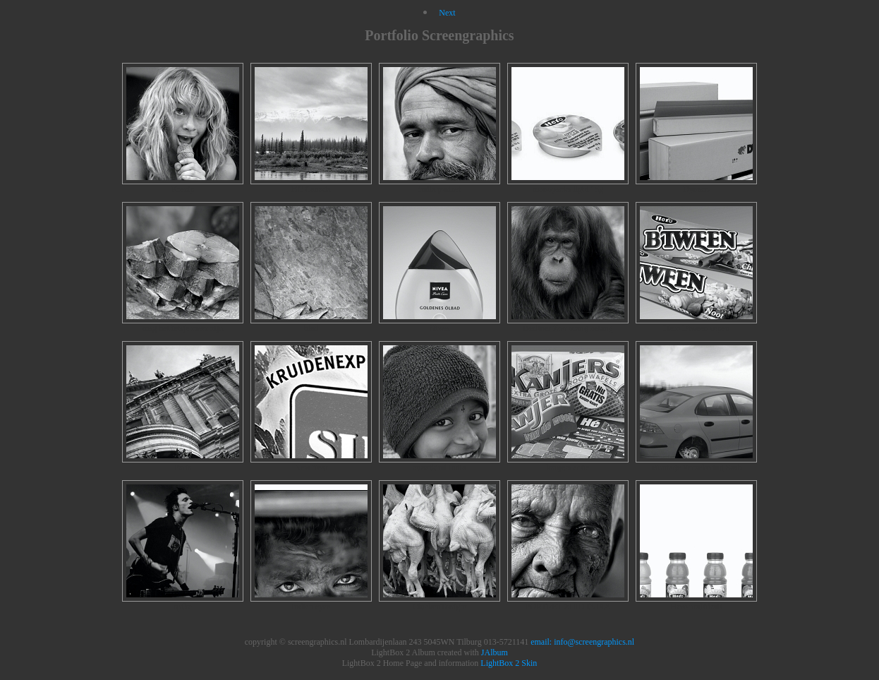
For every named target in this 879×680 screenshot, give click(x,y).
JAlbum (494, 652)
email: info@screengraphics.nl (582, 642)
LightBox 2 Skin (508, 663)
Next (447, 13)
